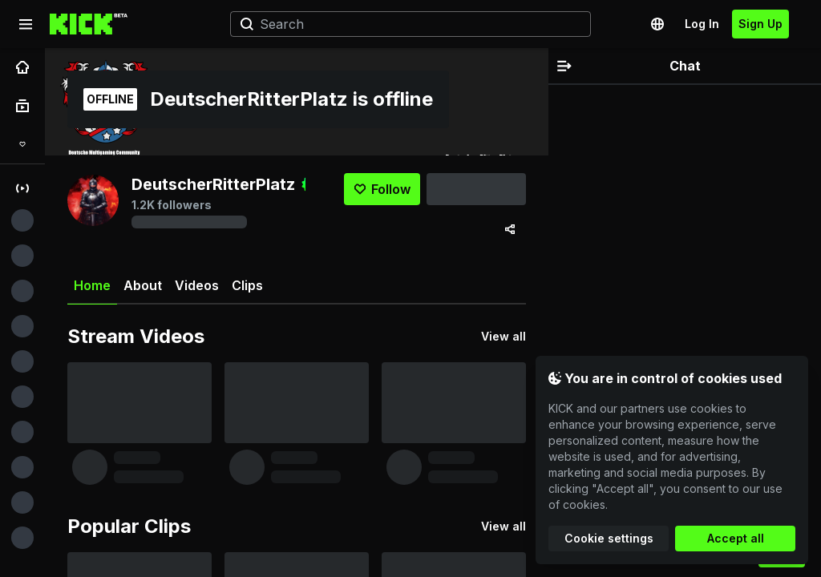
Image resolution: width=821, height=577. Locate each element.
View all (503, 336)
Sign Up (760, 23)
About (142, 285)
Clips (247, 285)
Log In (702, 23)
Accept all (735, 538)
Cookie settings (608, 538)
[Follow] (382, 189)
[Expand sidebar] (26, 24)
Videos (197, 285)
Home (92, 291)
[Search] (404, 24)
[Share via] (510, 229)
